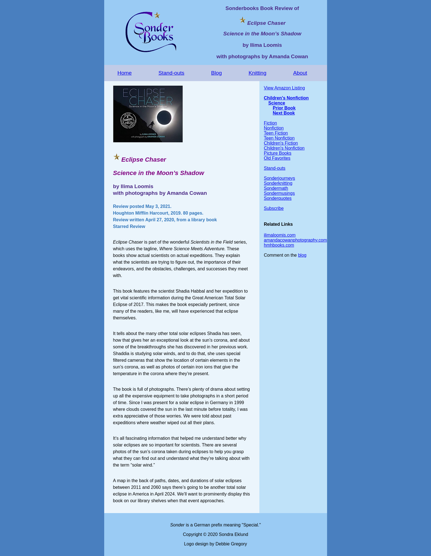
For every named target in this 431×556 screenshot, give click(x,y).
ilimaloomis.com (280, 235)
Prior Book (284, 108)
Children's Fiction (281, 143)
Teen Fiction (276, 133)
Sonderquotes (278, 198)
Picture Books (277, 153)
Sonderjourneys (279, 178)
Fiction (270, 123)
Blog (216, 73)
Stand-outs (171, 73)
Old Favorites (277, 158)
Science (276, 103)
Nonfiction (274, 128)
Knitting (257, 73)
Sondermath (276, 188)
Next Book (284, 113)
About (300, 73)
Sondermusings (279, 193)
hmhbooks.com (279, 245)
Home (125, 73)
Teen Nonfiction (279, 138)
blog (302, 255)
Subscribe (274, 208)
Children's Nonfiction (286, 98)
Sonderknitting (278, 183)
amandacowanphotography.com (295, 240)
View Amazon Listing (284, 88)
